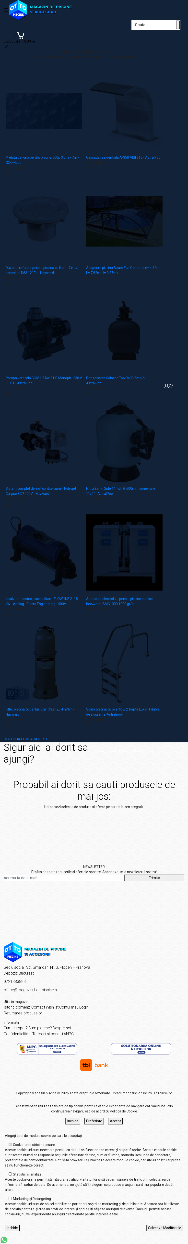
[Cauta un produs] (178, 25)
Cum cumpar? (16, 1028)
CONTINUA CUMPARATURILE (26, 739)
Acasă (99, 750)
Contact (38, 1007)
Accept (115, 1121)
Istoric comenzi (17, 1007)
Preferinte (94, 1121)
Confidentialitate (18, 1034)
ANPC (69, 1034)
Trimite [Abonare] (154, 878)
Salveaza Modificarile (164, 1228)
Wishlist (52, 1007)
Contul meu (69, 1007)
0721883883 (15, 981)
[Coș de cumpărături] (19, 37)
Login (84, 1007)
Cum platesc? (40, 1028)
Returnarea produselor (23, 1013)
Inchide (72, 1121)
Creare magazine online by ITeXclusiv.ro (142, 1093)
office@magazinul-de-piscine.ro (31, 990)
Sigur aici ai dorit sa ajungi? (130, 750)
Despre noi (62, 1028)
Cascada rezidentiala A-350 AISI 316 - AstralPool (123, 157)
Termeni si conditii (47, 1034)
